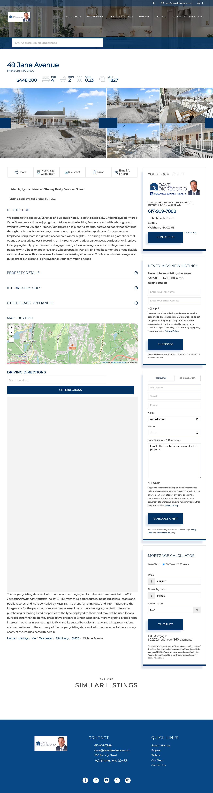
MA (34, 628)
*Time (151, 427)
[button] (99, 42)
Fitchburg (62, 628)
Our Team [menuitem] (165, 765)
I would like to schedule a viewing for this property (174, 461)
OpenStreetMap (118, 362)
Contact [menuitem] (176, 23)
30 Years (169, 564)
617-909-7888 (125, 4)
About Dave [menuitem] (70, 23)
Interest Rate (155, 604)
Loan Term (154, 564)
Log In (181, 4)
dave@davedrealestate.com (153, 4)
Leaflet (105, 362)
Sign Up (190, 4)
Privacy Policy (171, 331)
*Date (151, 413)
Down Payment (157, 589)
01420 (75, 628)
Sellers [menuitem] (159, 23)
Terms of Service (163, 533)
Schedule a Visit (187, 378)
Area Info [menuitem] (193, 23)
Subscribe (165, 344)
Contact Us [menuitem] (165, 771)
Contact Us (165, 237)
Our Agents (191, 233)
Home (11, 628)
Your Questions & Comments (164, 440)
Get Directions (122, 380)
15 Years (183, 564)
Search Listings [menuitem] (119, 23)
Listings (23, 628)
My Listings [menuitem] (92, 23)
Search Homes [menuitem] (168, 747)
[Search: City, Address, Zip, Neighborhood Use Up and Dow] (54, 43)
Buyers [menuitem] (142, 23)
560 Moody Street (109, 762)
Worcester (46, 628)
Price (151, 575)
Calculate (165, 624)
